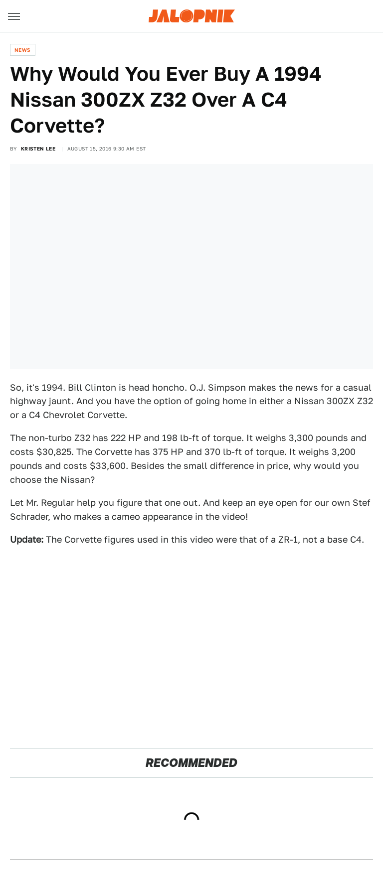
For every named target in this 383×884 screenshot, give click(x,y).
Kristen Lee (38, 148)
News (22, 50)
